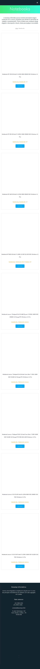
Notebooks (16, 82)
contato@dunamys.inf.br (18, 608)
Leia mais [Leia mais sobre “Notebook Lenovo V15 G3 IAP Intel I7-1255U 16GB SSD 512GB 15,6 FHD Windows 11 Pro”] (20, 566)
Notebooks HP (23, 82)
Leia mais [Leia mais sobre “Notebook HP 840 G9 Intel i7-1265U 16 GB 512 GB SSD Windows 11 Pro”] (20, 266)
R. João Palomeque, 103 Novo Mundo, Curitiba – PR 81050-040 (18, 612)
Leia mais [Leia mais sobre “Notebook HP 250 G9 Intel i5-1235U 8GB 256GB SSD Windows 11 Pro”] (20, 85)
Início (16, 28)
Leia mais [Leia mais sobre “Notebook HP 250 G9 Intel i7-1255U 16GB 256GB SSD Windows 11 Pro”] (20, 146)
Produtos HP (27, 262)
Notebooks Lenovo (23, 322)
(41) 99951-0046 (18, 605)
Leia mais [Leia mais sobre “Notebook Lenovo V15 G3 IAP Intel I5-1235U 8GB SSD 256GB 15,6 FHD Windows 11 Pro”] (20, 506)
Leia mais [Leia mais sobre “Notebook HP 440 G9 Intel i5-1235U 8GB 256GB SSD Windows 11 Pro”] (20, 206)
